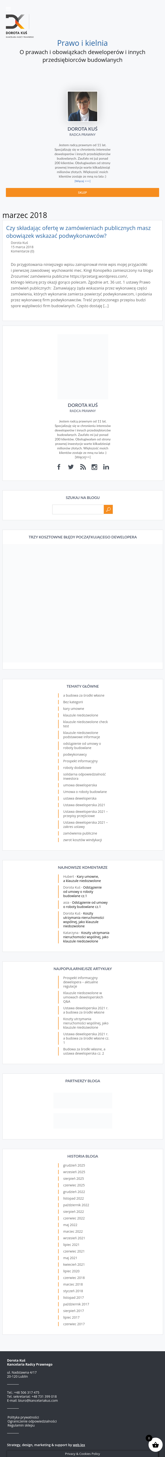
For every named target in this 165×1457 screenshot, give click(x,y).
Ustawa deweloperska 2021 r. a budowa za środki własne (86, 1010)
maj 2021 (70, 1258)
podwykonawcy (75, 754)
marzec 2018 (73, 1284)
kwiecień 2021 (74, 1264)
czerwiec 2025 (74, 1185)
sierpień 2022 (73, 1211)
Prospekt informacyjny (80, 761)
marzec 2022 (73, 1231)
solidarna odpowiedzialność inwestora (84, 776)
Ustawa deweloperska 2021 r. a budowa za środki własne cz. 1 (86, 1038)
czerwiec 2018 (74, 1277)
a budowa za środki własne (84, 695)
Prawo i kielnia (82, 43)
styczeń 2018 (73, 1291)
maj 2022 (70, 1225)
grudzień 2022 (74, 1191)
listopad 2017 (73, 1297)
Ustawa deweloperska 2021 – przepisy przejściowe (85, 813)
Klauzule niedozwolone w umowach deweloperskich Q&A (83, 997)
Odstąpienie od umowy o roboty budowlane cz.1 (82, 891)
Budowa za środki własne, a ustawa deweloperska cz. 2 (84, 1051)
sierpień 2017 (73, 1310)
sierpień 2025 (73, 1178)
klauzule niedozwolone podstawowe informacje (81, 734)
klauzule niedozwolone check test (85, 724)
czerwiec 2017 (74, 1324)
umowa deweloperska (80, 785)
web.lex (79, 1445)
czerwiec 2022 (74, 1218)
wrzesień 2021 (74, 1238)
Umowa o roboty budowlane (85, 791)
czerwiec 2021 (74, 1251)
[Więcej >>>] (83, 181)
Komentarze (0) (22, 251)
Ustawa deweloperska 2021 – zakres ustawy (85, 824)
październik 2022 (76, 1205)
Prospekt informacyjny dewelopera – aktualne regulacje (80, 982)
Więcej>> (82, 457)
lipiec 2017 (71, 1317)
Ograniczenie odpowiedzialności (32, 1421)
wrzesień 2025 (74, 1172)
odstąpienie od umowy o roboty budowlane (82, 745)
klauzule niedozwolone (80, 715)
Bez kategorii (73, 702)
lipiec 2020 (71, 1271)
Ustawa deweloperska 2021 (84, 805)
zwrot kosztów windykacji (82, 840)
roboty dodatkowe (77, 767)
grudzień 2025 (74, 1165)
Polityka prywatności (23, 1417)
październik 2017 (76, 1304)
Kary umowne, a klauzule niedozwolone (82, 878)
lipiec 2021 (71, 1244)
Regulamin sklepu (21, 1425)
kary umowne (73, 708)
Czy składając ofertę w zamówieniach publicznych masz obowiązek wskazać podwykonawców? (78, 231)
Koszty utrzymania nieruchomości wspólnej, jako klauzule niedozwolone (83, 919)
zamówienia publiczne (80, 833)
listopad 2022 (73, 1198)
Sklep (82, 192)
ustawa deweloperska (80, 798)
